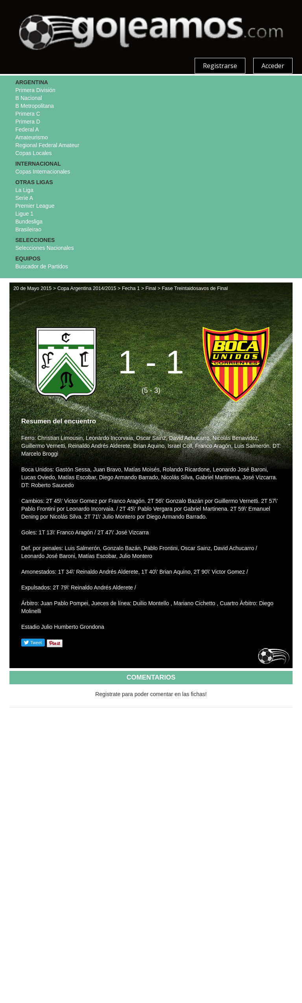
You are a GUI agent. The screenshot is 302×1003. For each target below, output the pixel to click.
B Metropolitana (34, 106)
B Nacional (28, 98)
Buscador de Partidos (41, 266)
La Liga (24, 190)
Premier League (35, 206)
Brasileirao (28, 229)
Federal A (27, 129)
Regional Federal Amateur (47, 145)
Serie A (24, 198)
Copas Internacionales (42, 171)
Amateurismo (31, 137)
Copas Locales (33, 153)
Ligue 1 (24, 214)
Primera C (27, 114)
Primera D (27, 121)
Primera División (35, 90)
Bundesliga (28, 221)
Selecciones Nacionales (44, 248)
